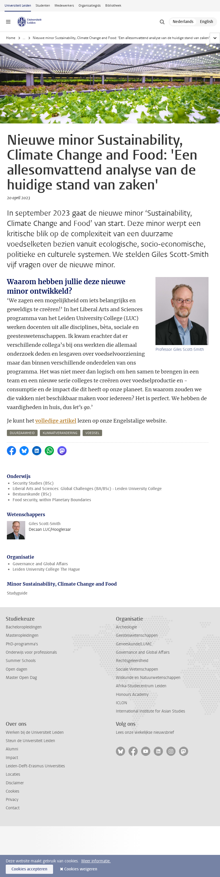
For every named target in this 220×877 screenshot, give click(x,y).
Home (10, 38)
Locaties (13, 756)
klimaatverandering (60, 415)
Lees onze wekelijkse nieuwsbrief (145, 714)
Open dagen (16, 651)
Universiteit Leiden (18, 5)
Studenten (43, 5)
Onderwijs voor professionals (31, 634)
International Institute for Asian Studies (150, 693)
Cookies (12, 773)
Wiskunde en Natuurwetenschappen (148, 660)
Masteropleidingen (22, 617)
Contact (13, 790)
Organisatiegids (90, 5)
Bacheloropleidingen (24, 609)
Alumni (12, 731)
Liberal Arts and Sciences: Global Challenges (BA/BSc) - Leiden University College (87, 471)
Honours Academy (132, 676)
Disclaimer (15, 765)
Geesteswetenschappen (137, 617)
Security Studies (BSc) (33, 465)
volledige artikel (55, 403)
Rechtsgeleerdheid (132, 643)
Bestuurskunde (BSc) (32, 476)
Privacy (12, 782)
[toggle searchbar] (162, 21)
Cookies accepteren (29, 869)
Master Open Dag (21, 660)
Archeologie (126, 609)
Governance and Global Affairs (40, 546)
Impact (12, 740)
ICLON (121, 685)
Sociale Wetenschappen (137, 651)
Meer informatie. (96, 861)
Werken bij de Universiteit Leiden (35, 714)
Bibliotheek (113, 5)
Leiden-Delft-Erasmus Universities (35, 748)
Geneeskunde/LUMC (134, 626)
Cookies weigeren (80, 869)
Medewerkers (64, 5)
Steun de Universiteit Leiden (30, 723)
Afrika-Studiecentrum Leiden (141, 668)
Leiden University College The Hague (46, 551)
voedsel (92, 415)
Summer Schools (21, 643)
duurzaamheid (22, 415)
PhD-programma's (22, 626)
